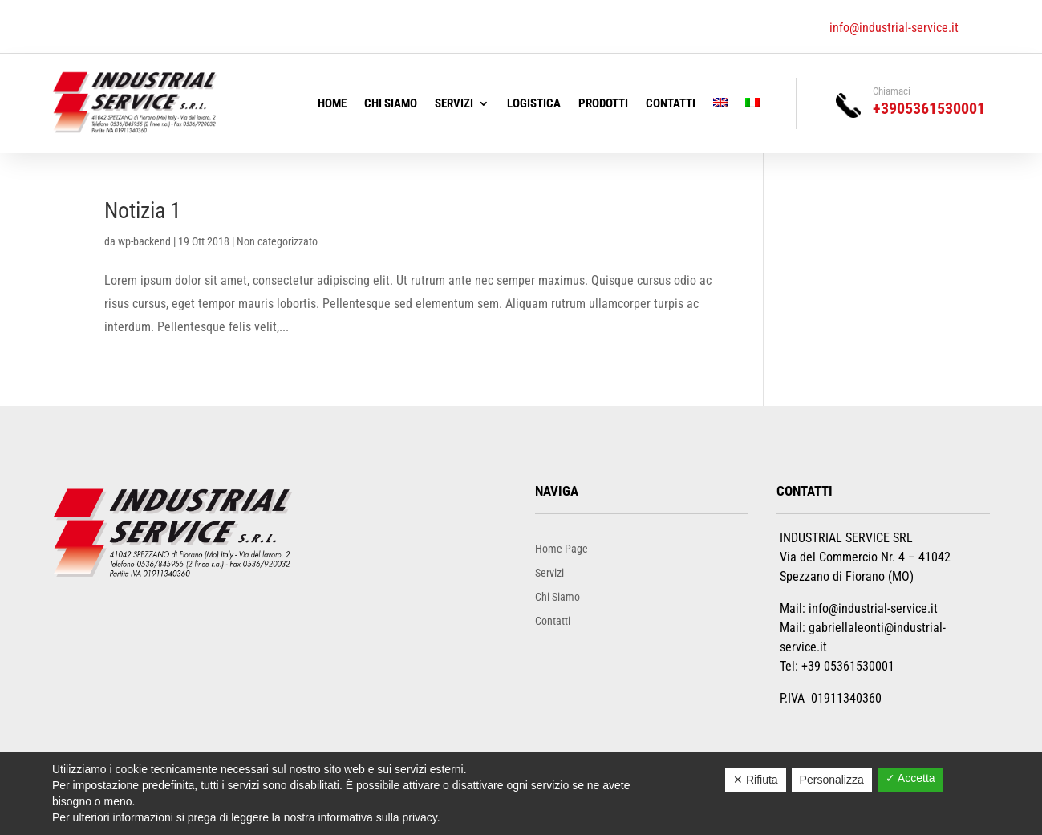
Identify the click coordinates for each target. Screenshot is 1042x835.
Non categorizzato (277, 241)
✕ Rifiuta (755, 779)
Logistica (534, 104)
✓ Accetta (910, 778)
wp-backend (144, 241)
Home (332, 104)
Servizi (454, 104)
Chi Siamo (390, 104)
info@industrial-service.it (894, 27)
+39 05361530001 (847, 666)
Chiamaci (891, 91)
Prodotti (603, 104)
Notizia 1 (142, 210)
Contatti (670, 104)
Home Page (561, 548)
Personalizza (832, 779)
